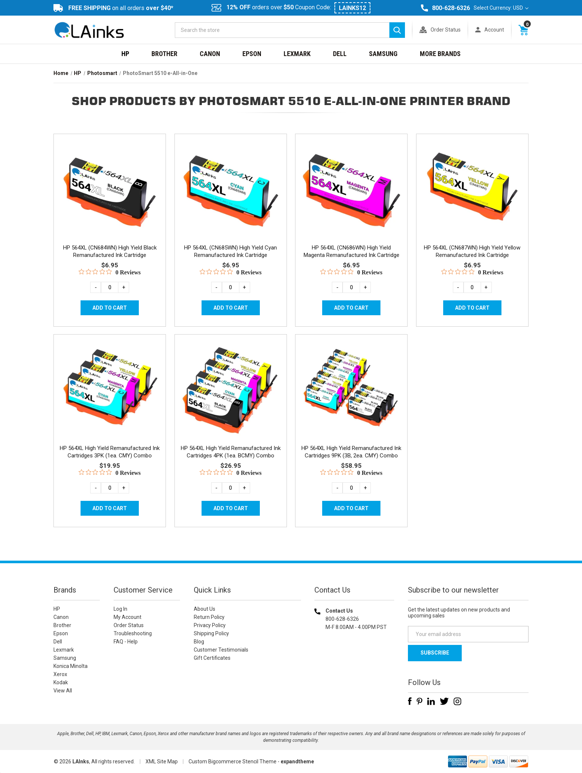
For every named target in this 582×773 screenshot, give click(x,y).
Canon (210, 54)
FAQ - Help (126, 642)
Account (494, 30)
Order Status (446, 30)
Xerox (60, 674)
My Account (127, 617)
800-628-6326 (451, 8)
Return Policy (209, 617)
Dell (340, 54)
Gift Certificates (212, 658)
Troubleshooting (133, 633)
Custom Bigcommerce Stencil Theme (233, 761)
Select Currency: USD (501, 8)
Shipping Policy (211, 633)
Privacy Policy (210, 625)
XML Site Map (162, 761)
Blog (199, 642)
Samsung (383, 54)
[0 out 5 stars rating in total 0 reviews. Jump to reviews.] (110, 272)
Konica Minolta (70, 666)
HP (125, 54)
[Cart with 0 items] (523, 29)
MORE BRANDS (440, 54)
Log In (120, 609)
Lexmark (297, 54)
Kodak (60, 682)
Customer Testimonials (221, 650)
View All (62, 691)
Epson (251, 54)
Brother (164, 54)
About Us (204, 609)
